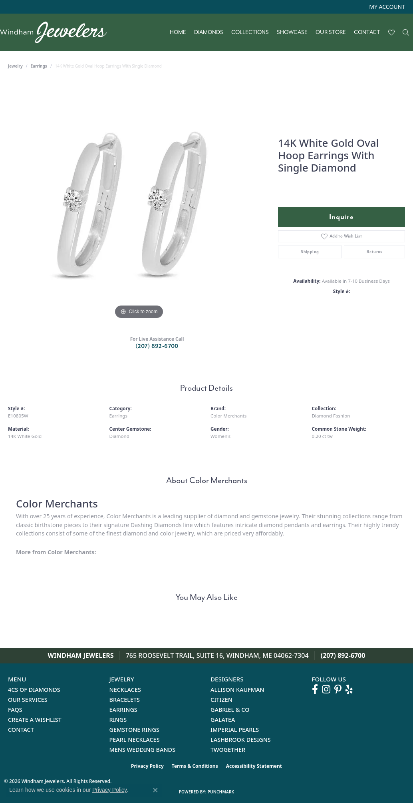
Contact (367, 32)
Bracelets (124, 699)
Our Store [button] (331, 32)
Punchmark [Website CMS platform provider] (221, 792)
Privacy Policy (147, 766)
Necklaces (125, 689)
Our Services (28, 699)
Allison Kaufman (237, 689)
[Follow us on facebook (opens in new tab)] (315, 689)
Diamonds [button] (208, 32)
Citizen (221, 699)
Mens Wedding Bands (142, 749)
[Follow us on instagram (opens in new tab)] (326, 689)
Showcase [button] (292, 32)
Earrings (39, 66)
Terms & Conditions (195, 766)
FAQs (15, 709)
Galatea (222, 719)
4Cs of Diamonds (34, 689)
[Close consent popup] (155, 790)
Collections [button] (250, 32)
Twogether (227, 749)
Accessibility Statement (254, 766)
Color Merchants (228, 416)
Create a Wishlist (35, 719)
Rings (118, 719)
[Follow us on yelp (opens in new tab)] (349, 689)
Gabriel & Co (229, 709)
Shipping (310, 251)
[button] (386, 7)
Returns (374, 251)
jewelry (15, 66)
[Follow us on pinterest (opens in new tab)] (338, 689)
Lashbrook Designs (240, 739)
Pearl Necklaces (134, 739)
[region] (139, 201)
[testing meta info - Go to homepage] (57, 32)
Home (178, 32)
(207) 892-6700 (157, 346)
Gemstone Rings (134, 729)
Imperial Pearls (234, 729)
